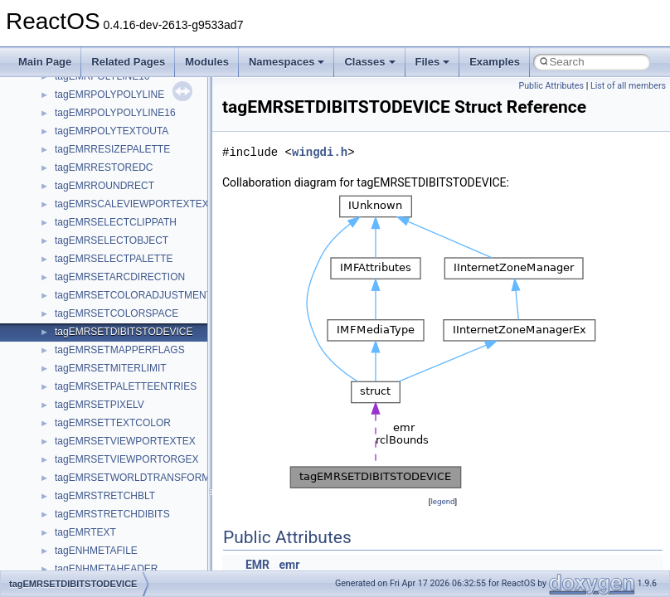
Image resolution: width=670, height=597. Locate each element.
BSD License (56, 327)
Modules (207, 62)
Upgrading (51, 108)
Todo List (48, 364)
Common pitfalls (64, 181)
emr (289, 564)
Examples (494, 62)
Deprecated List (63, 382)
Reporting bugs (61, 218)
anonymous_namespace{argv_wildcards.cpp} (155, 564)
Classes (369, 62)
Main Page (44, 62)
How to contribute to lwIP (83, 145)
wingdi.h (319, 152)
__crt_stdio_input (92, 473)
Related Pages (128, 62)
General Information (72, 346)
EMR (257, 564)
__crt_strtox (81, 510)
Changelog (52, 127)
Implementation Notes (76, 309)
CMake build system (73, 163)
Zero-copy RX (59, 236)
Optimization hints (67, 291)
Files (432, 62)
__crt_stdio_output (96, 492)
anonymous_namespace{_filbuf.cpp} (135, 546)
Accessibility (82, 528)
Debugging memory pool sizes (95, 200)
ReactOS (35, 90)
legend (442, 501)
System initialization (71, 254)
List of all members (628, 85)
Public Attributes (551, 85)
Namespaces (287, 62)
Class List (63, 455)
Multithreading (59, 273)
